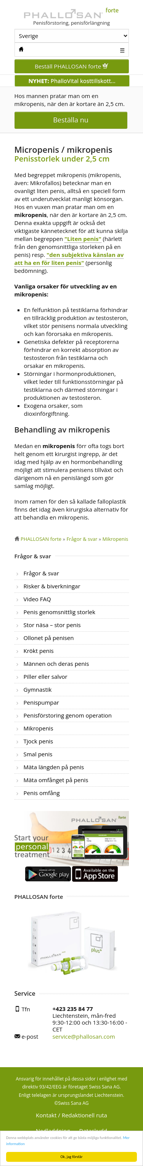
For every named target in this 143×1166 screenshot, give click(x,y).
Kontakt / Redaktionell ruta (71, 1115)
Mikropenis (38, 728)
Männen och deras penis (56, 663)
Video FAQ (37, 599)
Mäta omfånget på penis (56, 780)
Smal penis (38, 754)
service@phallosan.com (84, 1036)
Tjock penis (38, 741)
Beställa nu (70, 119)
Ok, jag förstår (72, 1156)
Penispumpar (41, 702)
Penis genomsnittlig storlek (59, 612)
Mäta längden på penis (54, 767)
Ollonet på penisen (49, 638)
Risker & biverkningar (52, 586)
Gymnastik (38, 689)
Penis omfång (42, 793)
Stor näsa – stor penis (52, 625)
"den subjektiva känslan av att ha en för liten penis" (69, 258)
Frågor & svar (41, 573)
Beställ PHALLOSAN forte (71, 66)
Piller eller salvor (45, 676)
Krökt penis (39, 650)
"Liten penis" (82, 238)
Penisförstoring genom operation (68, 715)
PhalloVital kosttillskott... (71, 80)
